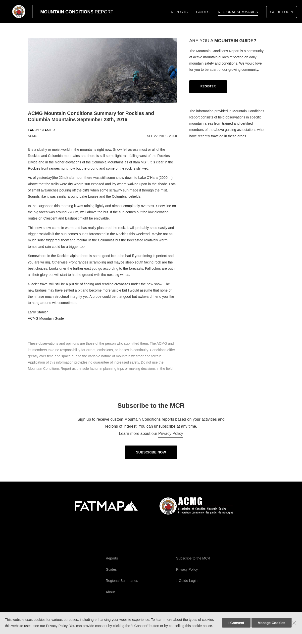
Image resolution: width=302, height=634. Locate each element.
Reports (179, 12)
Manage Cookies (271, 623)
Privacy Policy (170, 433)
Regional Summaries (238, 12)
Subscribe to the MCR (193, 558)
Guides (202, 12)
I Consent (236, 623)
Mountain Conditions (76, 11)
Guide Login (281, 12)
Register (208, 86)
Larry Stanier (41, 130)
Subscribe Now (151, 452)
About (110, 592)
